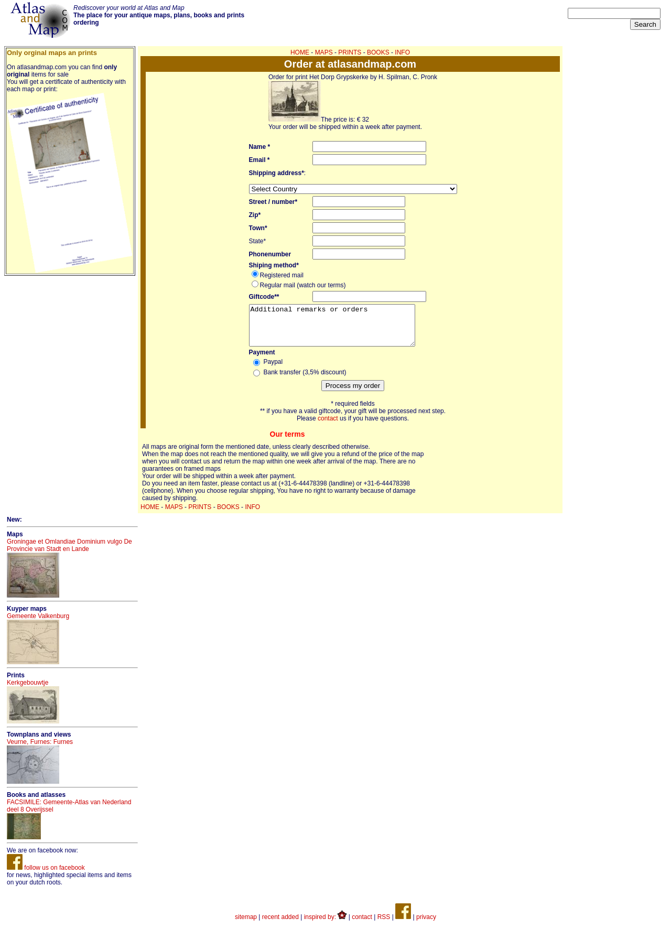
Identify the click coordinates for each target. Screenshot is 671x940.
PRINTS (349, 52)
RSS (384, 924)
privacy (426, 924)
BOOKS (378, 52)
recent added (280, 924)
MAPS (324, 52)
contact (328, 426)
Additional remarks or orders (342, 329)
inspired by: (325, 924)
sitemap (246, 924)
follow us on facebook (46, 875)
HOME (299, 52)
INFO (402, 52)
